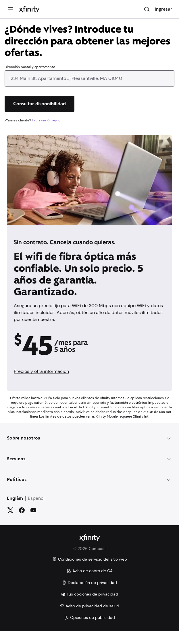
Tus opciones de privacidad (89, 594)
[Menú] (10, 9)
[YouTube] (33, 510)
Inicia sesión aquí (45, 120)
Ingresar (163, 9)
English (15, 498)
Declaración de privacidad (89, 582)
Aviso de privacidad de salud (89, 606)
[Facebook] (21, 510)
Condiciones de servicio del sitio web (89, 559)
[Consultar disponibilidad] (39, 104)
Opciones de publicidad (89, 617)
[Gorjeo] (10, 510)
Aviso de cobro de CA (90, 570)
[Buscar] (147, 9)
